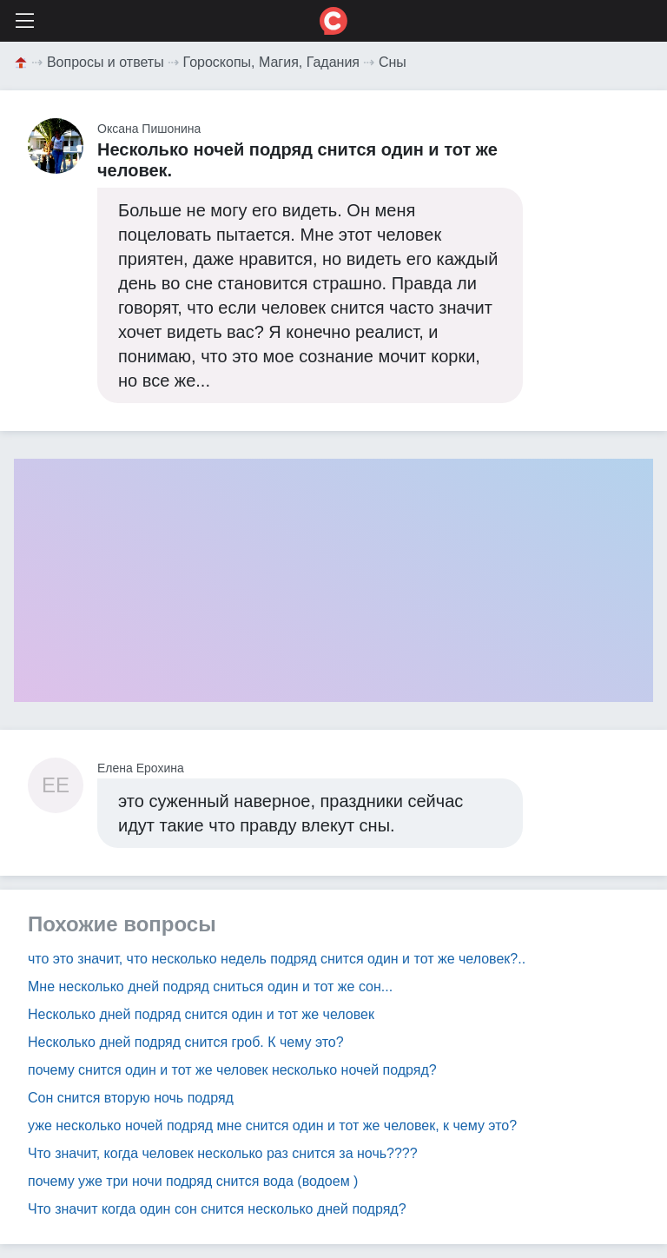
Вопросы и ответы (105, 62)
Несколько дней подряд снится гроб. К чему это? (186, 1042)
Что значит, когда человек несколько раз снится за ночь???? (223, 1153)
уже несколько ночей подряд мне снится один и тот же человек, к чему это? (272, 1125)
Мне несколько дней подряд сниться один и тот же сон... (210, 986)
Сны (392, 62)
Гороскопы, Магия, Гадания (271, 62)
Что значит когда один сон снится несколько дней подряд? (217, 1209)
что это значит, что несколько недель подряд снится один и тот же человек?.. (276, 958)
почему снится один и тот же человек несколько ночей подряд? (232, 1070)
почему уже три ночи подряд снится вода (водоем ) (193, 1181)
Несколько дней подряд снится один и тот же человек (201, 1014)
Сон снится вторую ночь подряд (131, 1097)
